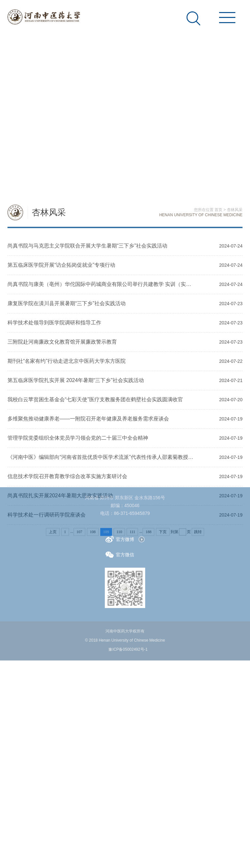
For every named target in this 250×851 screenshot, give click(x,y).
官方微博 (119, 539)
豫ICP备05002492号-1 (127, 649)
